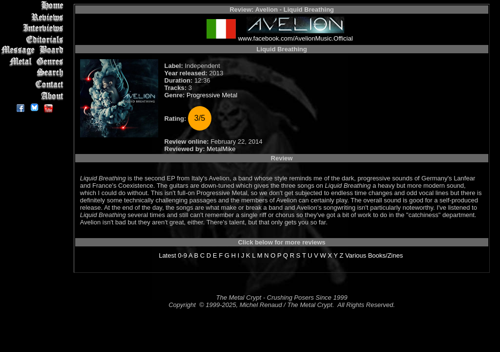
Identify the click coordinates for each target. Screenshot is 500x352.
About (34, 95)
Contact (34, 84)
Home (34, 5)
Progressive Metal (212, 95)
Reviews (34, 16)
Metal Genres (34, 61)
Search (34, 73)
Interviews (34, 28)
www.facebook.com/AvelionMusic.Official (295, 38)
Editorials (34, 39)
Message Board (34, 50)
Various (355, 255)
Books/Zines (385, 255)
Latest (167, 255)
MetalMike (221, 149)
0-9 (182, 255)
